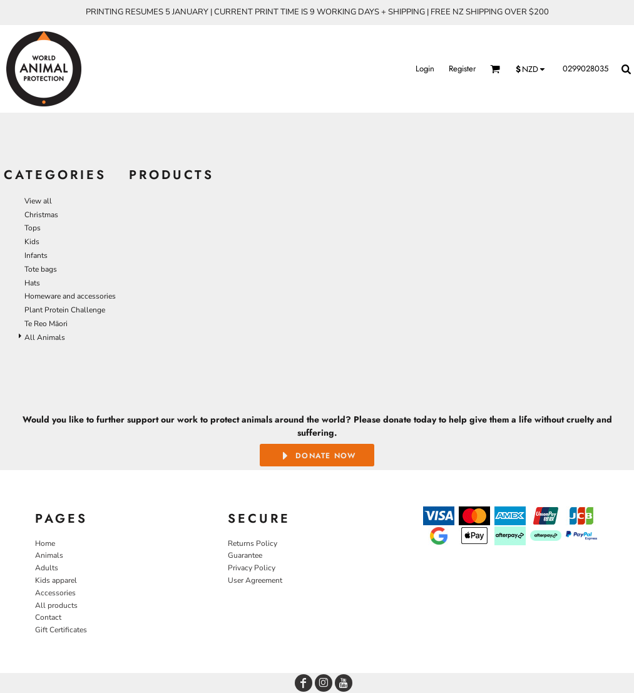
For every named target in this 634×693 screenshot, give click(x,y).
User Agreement (255, 580)
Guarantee (245, 555)
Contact (48, 617)
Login (425, 68)
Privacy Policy (251, 568)
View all (38, 201)
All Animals (44, 337)
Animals (49, 555)
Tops (32, 228)
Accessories (55, 593)
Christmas (41, 215)
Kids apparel (56, 580)
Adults (46, 568)
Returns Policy (252, 543)
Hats (32, 283)
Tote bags (40, 269)
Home (45, 543)
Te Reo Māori (46, 324)
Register (462, 68)
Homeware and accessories (70, 296)
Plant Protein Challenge (64, 310)
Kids (31, 242)
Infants (36, 255)
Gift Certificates (61, 630)
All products (56, 605)
